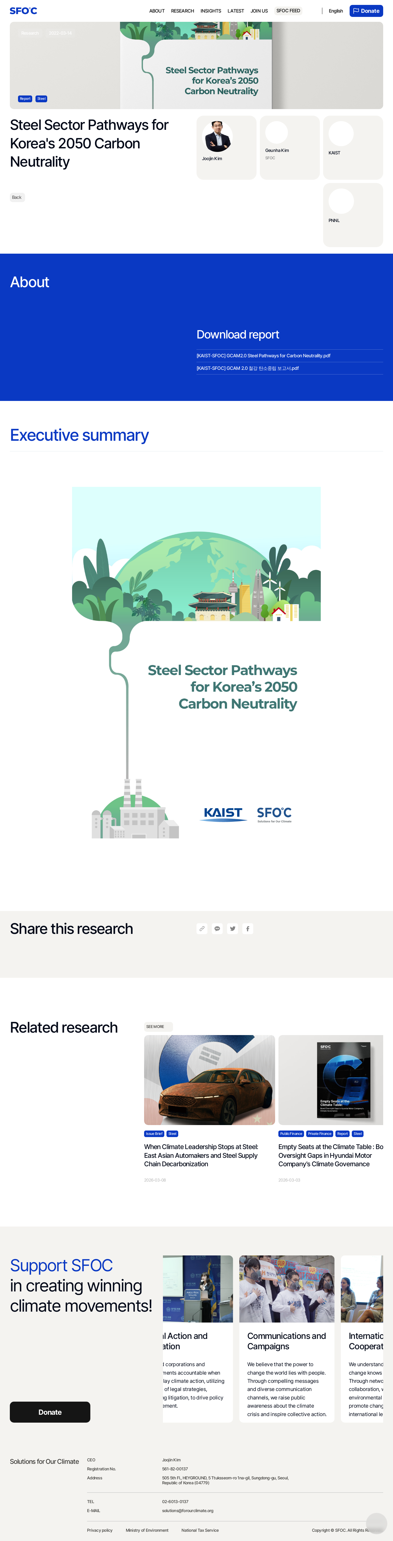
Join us (259, 11)
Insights (211, 11)
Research (182, 11)
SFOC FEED (288, 10)
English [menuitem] (336, 11)
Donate (366, 11)
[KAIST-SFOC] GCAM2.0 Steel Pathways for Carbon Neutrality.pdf (263, 355)
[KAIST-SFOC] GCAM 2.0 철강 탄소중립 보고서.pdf (247, 368)
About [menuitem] (157, 11)
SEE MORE (158, 1027)
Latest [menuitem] (236, 11)
